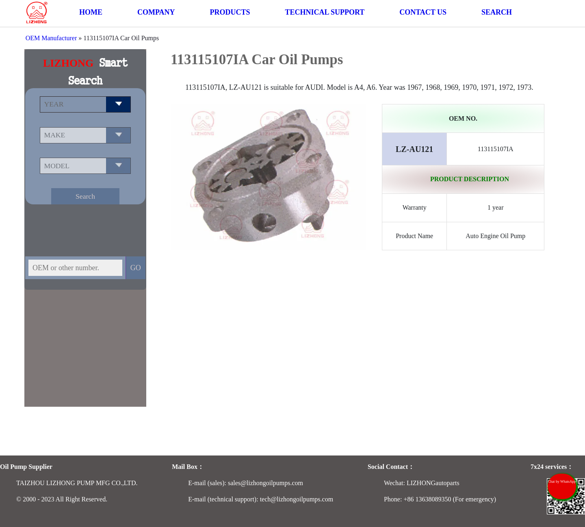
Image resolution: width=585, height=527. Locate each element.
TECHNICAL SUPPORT (324, 12)
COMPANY (156, 12)
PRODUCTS (230, 12)
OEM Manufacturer (51, 38)
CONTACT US (422, 12)
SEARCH (496, 12)
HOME (90, 12)
